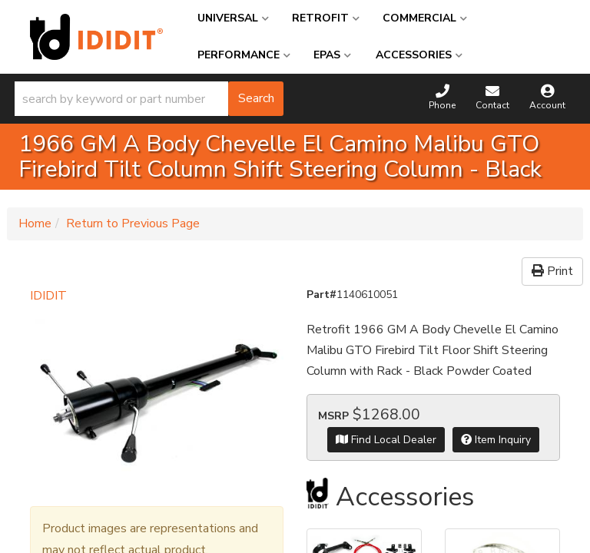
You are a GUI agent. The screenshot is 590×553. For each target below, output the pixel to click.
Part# (321, 294)
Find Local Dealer (386, 439)
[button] (149, 98)
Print (552, 271)
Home (34, 223)
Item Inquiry (496, 439)
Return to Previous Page (133, 223)
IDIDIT (48, 295)
